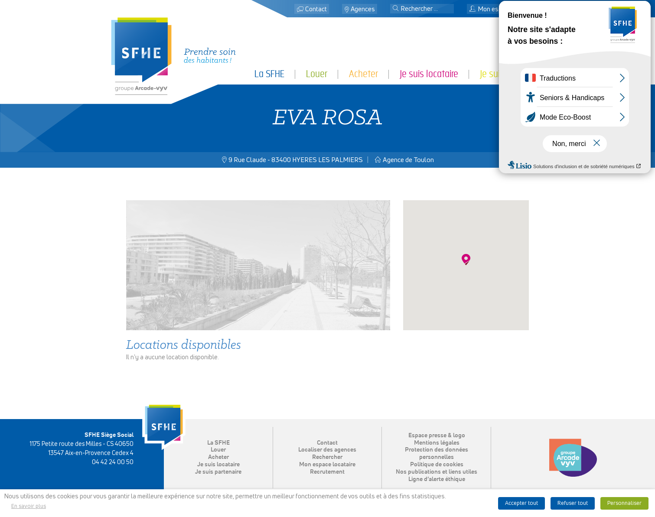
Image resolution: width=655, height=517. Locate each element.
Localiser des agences (327, 450)
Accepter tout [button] (521, 503)
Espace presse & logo (436, 435)
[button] (395, 9)
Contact (316, 9)
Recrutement (327, 472)
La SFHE (269, 73)
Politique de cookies (436, 465)
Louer (316, 73)
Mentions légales (436, 443)
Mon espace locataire (503, 9)
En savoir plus (28, 506)
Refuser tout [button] (572, 503)
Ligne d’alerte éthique (436, 479)
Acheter (363, 73)
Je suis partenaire (512, 73)
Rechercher (327, 457)
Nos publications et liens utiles (436, 472)
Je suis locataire (429, 73)
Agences (363, 9)
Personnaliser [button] (624, 503)
